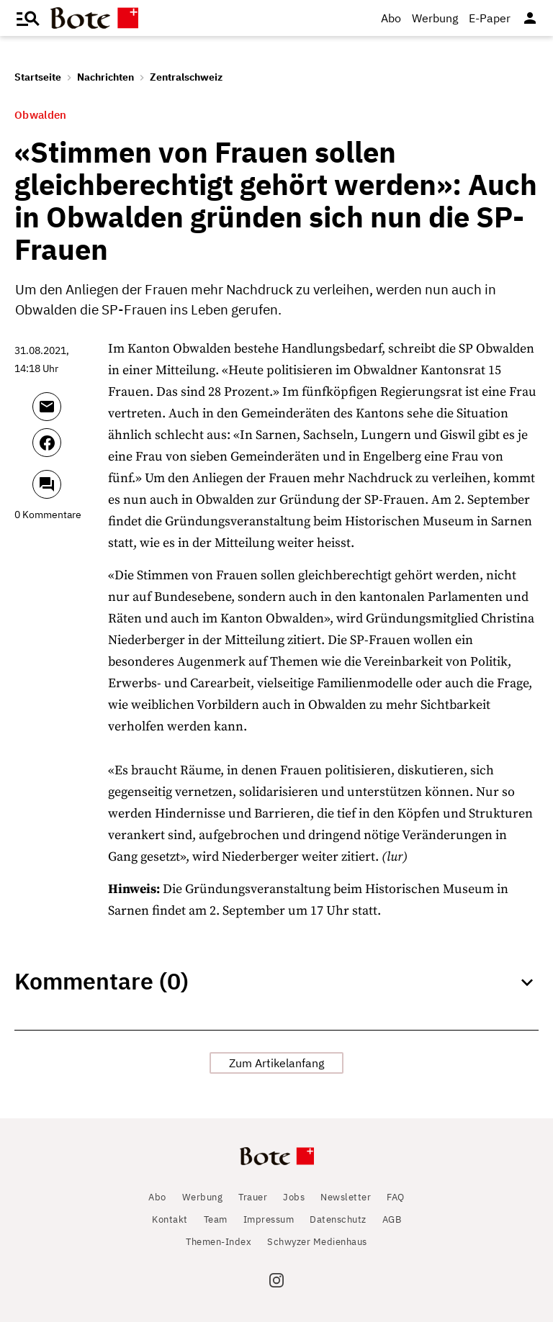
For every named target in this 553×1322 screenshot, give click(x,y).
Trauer (252, 1197)
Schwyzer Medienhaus (317, 1242)
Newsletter (345, 1197)
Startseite (37, 77)
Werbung (435, 18)
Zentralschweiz (186, 77)
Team (216, 1219)
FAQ (396, 1197)
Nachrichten (105, 77)
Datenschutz (338, 1219)
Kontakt (170, 1219)
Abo (391, 18)
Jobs (294, 1197)
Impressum (269, 1219)
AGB (392, 1219)
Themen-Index (218, 1242)
